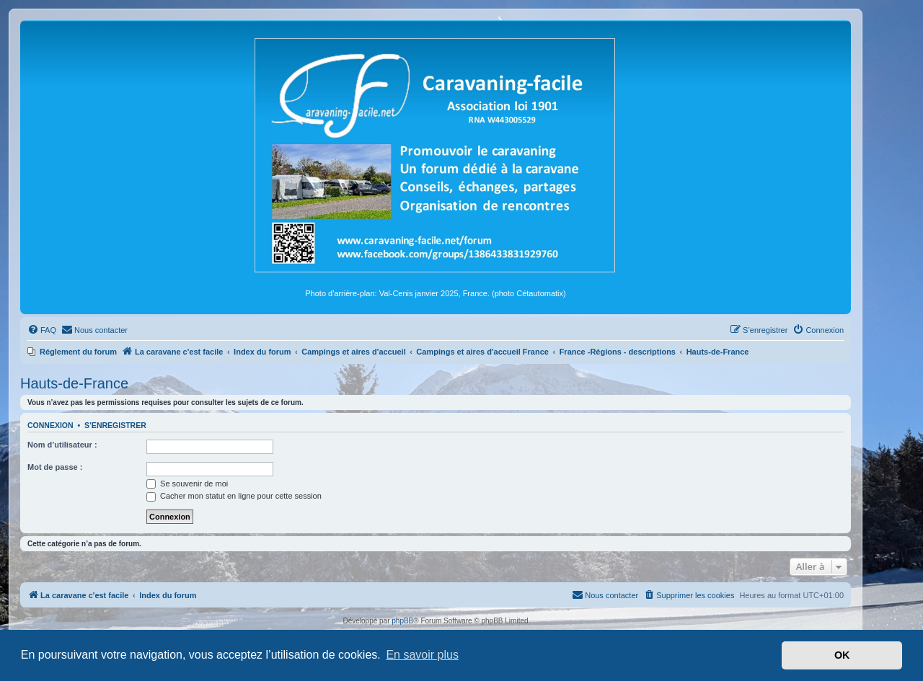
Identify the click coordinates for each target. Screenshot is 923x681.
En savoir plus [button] (422, 655)
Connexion (50, 425)
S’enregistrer (115, 425)
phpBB (402, 621)
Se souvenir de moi (187, 483)
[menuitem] (41, 330)
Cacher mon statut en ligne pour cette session (234, 495)
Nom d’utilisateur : (62, 444)
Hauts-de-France (74, 383)
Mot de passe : (54, 467)
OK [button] (842, 655)
